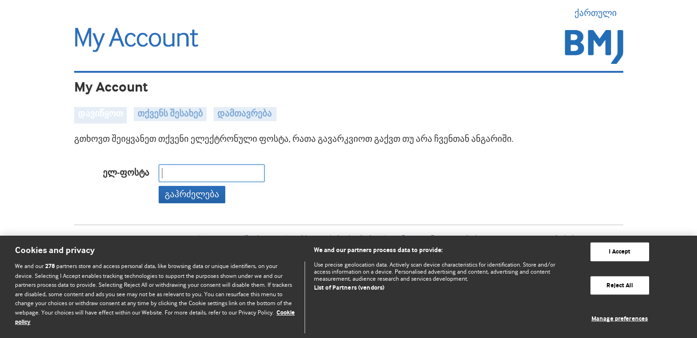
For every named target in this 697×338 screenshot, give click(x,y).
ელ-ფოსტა (126, 173)
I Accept (620, 251)
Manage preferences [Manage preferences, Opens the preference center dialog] (619, 319)
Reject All (619, 285)
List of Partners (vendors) (349, 288)
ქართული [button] (598, 13)
